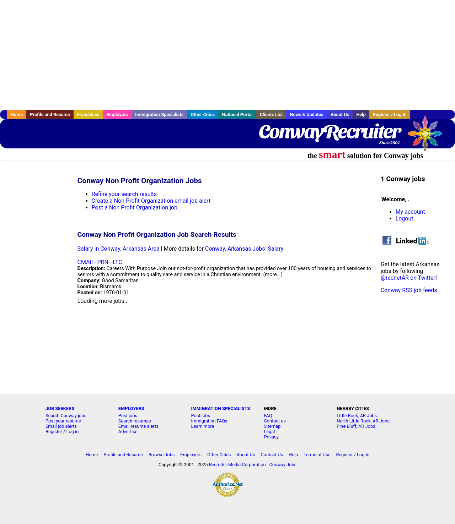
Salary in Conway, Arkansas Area (118, 248)
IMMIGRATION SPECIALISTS (220, 408)
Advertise (128, 431)
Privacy (271, 437)
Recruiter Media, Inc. (428, 137)
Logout (404, 218)
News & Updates (306, 114)
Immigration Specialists (159, 114)
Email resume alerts (138, 426)
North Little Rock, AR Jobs (363, 421)
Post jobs (127, 415)
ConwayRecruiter (329, 131)
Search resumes (134, 421)
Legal (269, 431)
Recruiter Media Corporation (237, 464)
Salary (275, 248)
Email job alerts (61, 426)
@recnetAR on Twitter (408, 277)
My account (410, 211)
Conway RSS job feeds (409, 290)
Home (17, 114)
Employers (117, 114)
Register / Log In (390, 114)
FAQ (268, 415)
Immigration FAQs (209, 421)
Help (361, 114)
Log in (72, 431)
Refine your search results (124, 194)
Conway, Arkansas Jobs (235, 248)
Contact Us (272, 454)
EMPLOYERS (131, 408)
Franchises (88, 114)
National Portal (237, 114)
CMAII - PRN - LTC (99, 262)
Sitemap (272, 426)
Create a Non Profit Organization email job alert (151, 200)
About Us (339, 114)
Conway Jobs (282, 464)
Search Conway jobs (66, 415)
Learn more (202, 426)
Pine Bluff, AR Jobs (356, 426)
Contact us (275, 421)
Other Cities (203, 114)
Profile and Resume (50, 114)
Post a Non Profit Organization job (134, 207)
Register (54, 431)
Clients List (271, 114)
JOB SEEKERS (60, 408)
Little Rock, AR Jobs (357, 415)
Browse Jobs (162, 454)
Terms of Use (317, 454)
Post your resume (63, 421)
